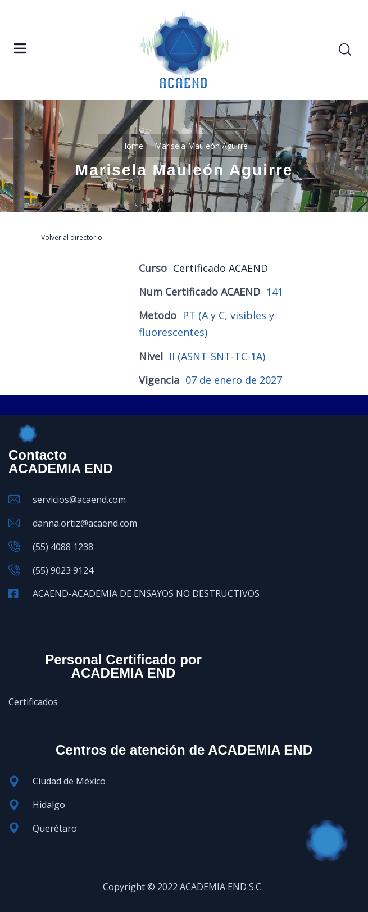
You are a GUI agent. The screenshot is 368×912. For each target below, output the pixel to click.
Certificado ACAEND (220, 268)
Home (132, 145)
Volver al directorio (71, 237)
